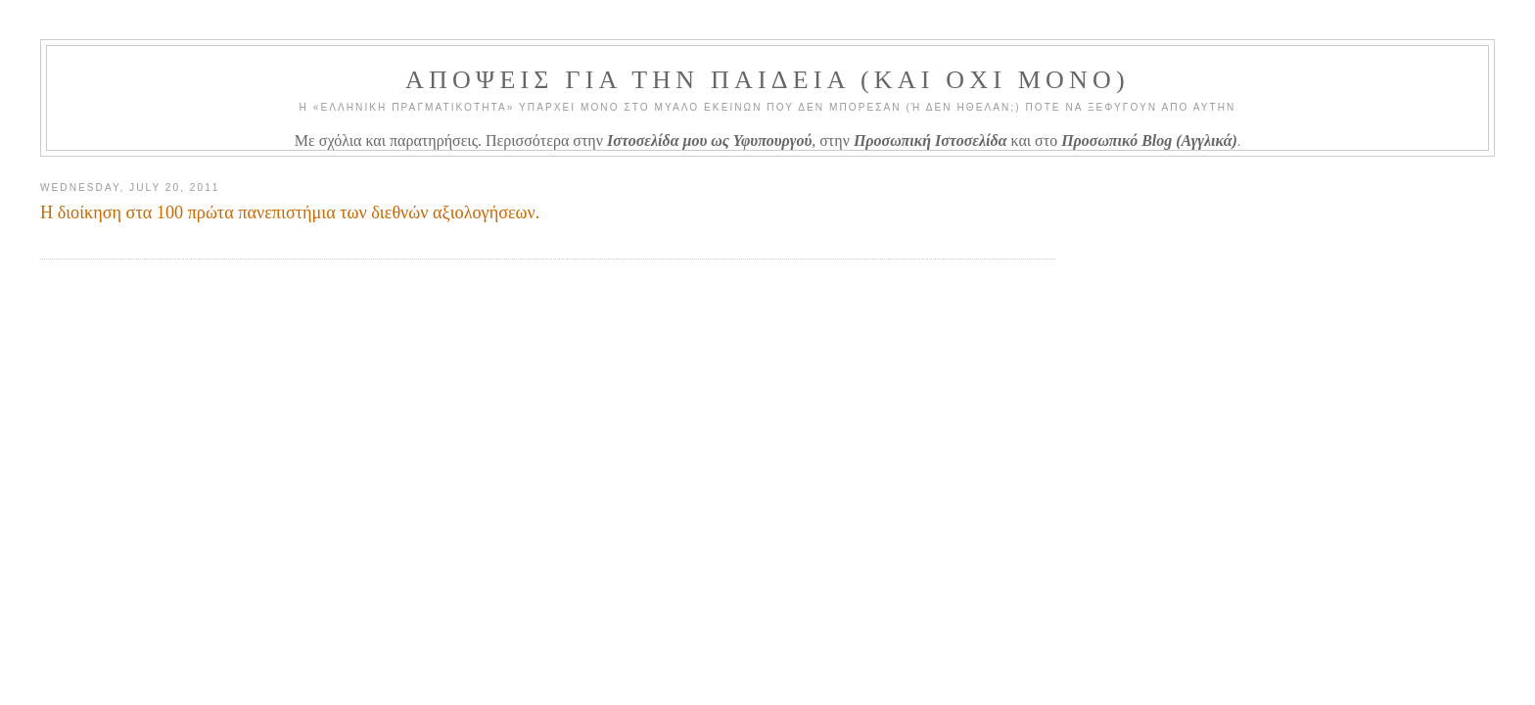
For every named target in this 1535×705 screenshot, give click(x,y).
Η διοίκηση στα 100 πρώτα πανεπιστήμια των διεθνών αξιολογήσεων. (289, 212)
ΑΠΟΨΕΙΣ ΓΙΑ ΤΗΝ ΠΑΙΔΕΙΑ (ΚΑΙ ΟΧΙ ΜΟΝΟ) (767, 80)
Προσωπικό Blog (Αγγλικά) (1149, 140)
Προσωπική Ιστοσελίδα (930, 140)
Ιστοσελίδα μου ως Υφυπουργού (709, 140)
